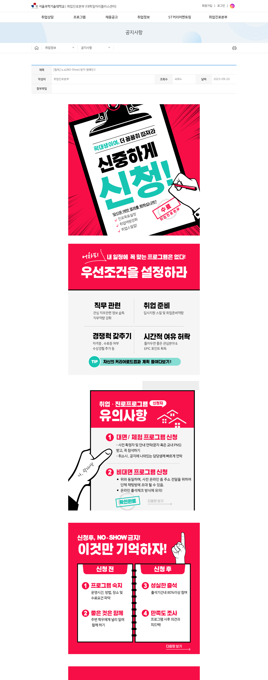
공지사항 (86, 47)
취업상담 (47, 17)
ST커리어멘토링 (179, 17)
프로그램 (79, 17)
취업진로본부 (218, 17)
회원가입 (207, 5)
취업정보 (143, 17)
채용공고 (111, 17)
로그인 (221, 5)
